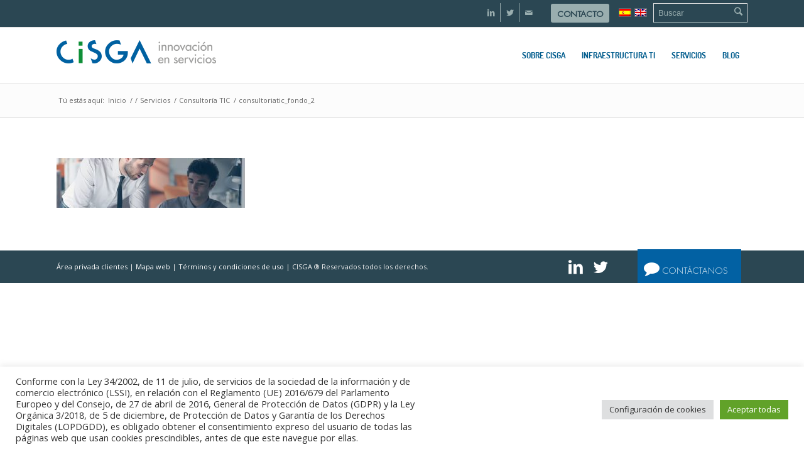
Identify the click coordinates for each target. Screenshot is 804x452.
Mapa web (153, 266)
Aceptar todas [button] (754, 409)
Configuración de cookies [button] (657, 409)
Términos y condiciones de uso (231, 266)
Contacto (580, 14)
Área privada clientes (92, 266)
